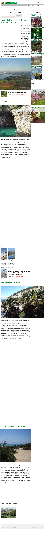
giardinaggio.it (7, 9)
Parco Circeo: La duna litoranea (13, 426)
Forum (29, 5)
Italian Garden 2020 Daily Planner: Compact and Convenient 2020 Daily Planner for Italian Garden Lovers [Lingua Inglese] (19, 273)
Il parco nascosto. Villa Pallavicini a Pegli (17, 92)
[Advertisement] (14, 8)
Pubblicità (41, 527)
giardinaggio (15, 9)
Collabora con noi (35, 527)
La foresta (4, 102)
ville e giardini (4, 508)
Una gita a (21, 9)
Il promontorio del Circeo (10, 283)
